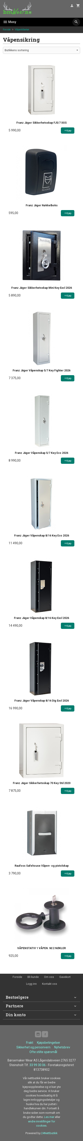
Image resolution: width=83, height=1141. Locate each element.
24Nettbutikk (49, 1133)
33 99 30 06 (37, 1065)
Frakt (29, 1042)
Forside (7, 29)
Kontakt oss (49, 983)
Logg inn (31, 983)
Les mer (49, 1117)
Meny (9, 22)
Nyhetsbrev (62, 1047)
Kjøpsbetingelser (48, 1042)
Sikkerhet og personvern (33, 1047)
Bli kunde (33, 977)
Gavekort (65, 977)
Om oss (49, 977)
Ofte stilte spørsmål (43, 1052)
